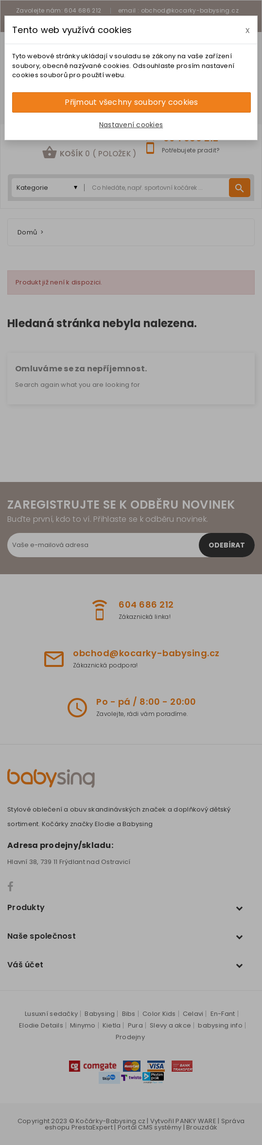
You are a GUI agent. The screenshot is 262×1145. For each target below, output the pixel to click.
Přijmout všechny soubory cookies (131, 102)
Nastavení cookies (131, 125)
